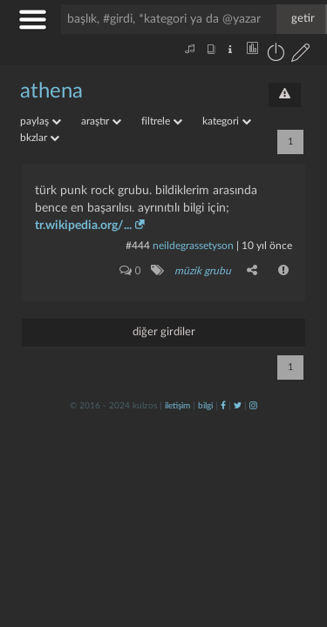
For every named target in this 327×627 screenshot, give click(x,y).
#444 (138, 245)
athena (51, 91)
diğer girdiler (164, 332)
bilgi (205, 405)
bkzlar (39, 137)
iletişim (177, 405)
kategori (226, 121)
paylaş (40, 121)
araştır (101, 121)
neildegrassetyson (193, 245)
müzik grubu (202, 271)
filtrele (161, 121)
